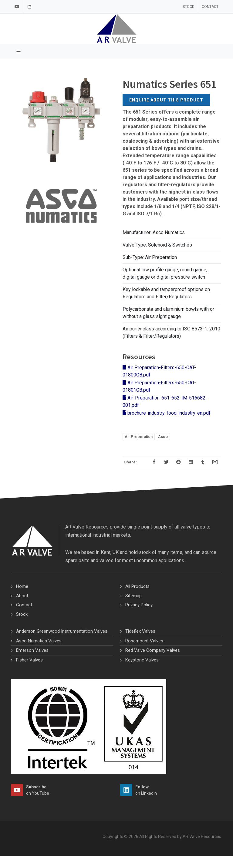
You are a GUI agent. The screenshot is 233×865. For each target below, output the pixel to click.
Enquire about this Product (166, 100)
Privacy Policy (139, 605)
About (22, 595)
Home (22, 586)
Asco (163, 436)
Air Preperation (139, 436)
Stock (188, 7)
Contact (210, 7)
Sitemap (133, 595)
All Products (137, 586)
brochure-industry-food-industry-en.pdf (167, 413)
